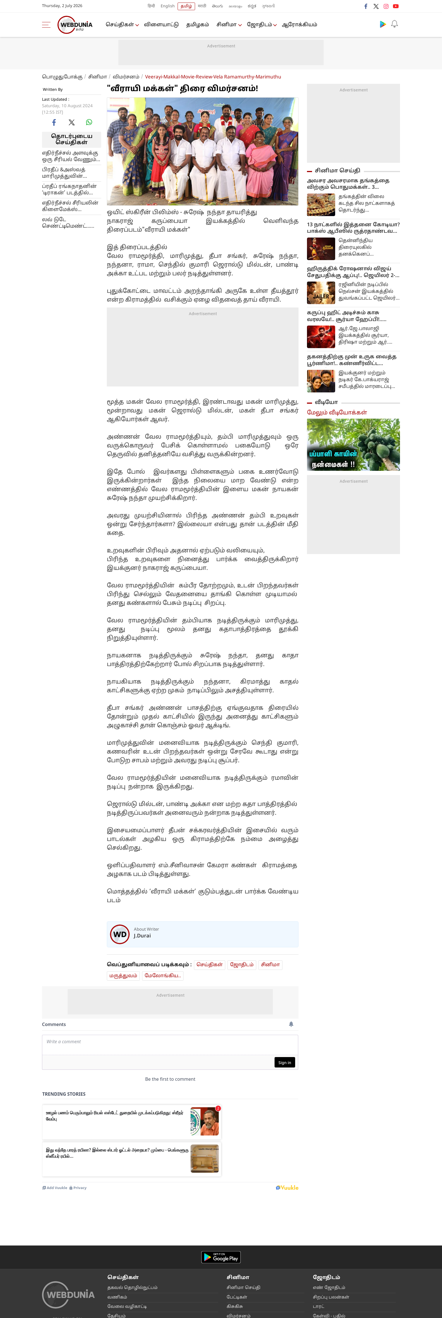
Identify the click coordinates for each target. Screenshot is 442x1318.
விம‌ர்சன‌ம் (239, 1234)
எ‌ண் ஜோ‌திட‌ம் (329, 1206)
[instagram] (87, 1249)
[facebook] (54, 122)
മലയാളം (235, 6)
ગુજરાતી (268, 6)
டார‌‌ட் (318, 1225)
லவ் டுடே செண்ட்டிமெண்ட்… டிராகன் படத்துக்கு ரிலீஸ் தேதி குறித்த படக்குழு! (68, 223)
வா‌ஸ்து (321, 1272)
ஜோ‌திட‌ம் (260, 25)
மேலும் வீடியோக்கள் (337, 414)
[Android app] (221, 1175)
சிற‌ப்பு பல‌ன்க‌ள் (331, 1215)
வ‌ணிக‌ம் (117, 1215)
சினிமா (227, 25)
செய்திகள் (120, 25)
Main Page (53, 1312)
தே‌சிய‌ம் (116, 1234)
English (168, 6)
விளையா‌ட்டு (162, 25)
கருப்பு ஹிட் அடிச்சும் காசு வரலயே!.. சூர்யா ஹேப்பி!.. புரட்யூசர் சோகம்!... (344, 317)
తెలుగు (217, 6)
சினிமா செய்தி (338, 171)
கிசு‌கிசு (235, 1225)
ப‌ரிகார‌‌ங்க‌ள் (327, 1244)
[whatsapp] (89, 122)
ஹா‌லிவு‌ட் (238, 1263)
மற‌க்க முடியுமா (243, 1281)
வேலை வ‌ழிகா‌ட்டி (127, 1225)
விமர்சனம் (126, 77)
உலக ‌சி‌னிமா (242, 1253)
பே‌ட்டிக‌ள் (237, 1215)
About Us (76, 1312)
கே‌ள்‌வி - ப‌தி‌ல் (329, 1234)
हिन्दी (151, 6)
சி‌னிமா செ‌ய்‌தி (243, 1206)
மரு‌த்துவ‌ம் (123, 976)
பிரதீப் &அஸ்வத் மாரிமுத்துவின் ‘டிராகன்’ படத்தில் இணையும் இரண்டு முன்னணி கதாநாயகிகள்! (68, 173)
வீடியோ (326, 403)
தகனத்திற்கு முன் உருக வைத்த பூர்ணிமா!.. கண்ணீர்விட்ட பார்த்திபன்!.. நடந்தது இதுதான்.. (352, 362)
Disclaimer (121, 1312)
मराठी (202, 6)
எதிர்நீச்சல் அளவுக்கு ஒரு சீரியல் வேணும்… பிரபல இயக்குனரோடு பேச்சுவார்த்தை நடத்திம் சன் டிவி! (71, 156)
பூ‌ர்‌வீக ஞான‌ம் (329, 1253)
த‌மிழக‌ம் (198, 25)
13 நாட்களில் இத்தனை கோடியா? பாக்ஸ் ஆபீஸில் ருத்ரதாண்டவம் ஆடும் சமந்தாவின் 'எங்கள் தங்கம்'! (353, 229)
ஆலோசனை (327, 1263)
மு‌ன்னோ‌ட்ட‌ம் (242, 1244)
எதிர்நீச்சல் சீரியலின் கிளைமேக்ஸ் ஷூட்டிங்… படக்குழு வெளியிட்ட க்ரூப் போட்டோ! (70, 206)
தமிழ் (186, 6)
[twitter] (72, 122)
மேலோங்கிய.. (163, 976)
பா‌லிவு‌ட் (236, 1272)
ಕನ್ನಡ (252, 6)
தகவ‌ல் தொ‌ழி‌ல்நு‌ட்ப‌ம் (132, 1206)
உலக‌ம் (115, 1244)
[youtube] (74, 1249)
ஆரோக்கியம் (301, 25)
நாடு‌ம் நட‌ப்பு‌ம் (123, 1263)
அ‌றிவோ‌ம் (119, 1253)
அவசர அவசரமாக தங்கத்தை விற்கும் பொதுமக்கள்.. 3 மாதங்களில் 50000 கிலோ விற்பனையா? (348, 185)
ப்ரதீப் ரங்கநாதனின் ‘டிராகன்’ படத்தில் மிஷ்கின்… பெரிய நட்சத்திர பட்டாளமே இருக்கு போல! (69, 189)
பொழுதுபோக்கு (62, 77)
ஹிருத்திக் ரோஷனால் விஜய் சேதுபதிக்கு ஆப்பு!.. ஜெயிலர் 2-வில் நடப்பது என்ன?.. (351, 273)
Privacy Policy (172, 1312)
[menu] (47, 24)
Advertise (98, 1312)
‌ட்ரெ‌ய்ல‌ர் (237, 1291)
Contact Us (145, 1312)
